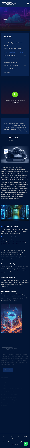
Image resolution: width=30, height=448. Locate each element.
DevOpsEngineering (15, 55)
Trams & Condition (8, 442)
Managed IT (15, 72)
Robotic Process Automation (15, 48)
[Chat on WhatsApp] (26, 444)
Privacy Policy (21, 442)
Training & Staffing (15, 69)
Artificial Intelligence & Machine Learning (15, 44)
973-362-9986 (15, 103)
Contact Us (15, 444)
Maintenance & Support (15, 65)
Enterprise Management (15, 62)
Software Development (15, 59)
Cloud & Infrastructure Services (15, 52)
